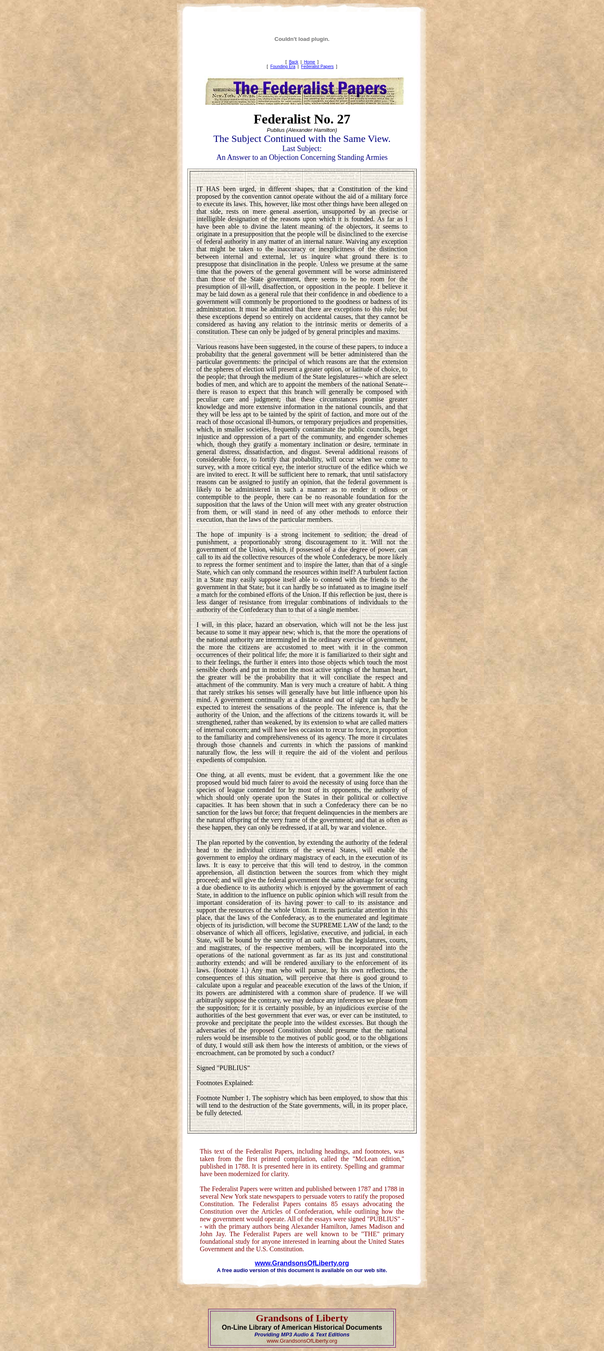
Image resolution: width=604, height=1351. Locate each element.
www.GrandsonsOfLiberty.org (302, 1263)
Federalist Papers (317, 66)
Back (293, 62)
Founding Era (282, 66)
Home (309, 62)
